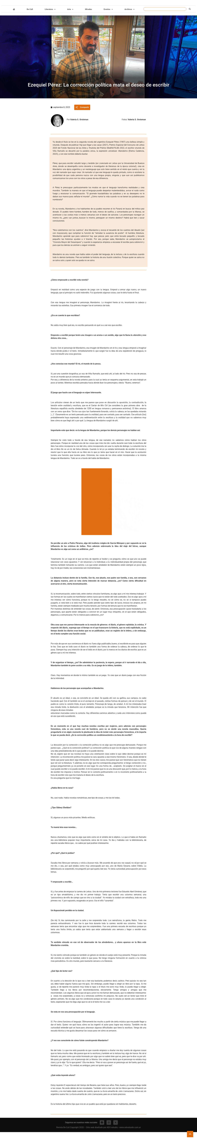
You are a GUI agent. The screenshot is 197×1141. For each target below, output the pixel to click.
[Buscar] (190, 17)
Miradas (88, 17)
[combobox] (164, 17)
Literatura (50, 17)
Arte (70, 17)
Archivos (129, 17)
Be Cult (30, 17)
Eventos (108, 17)
